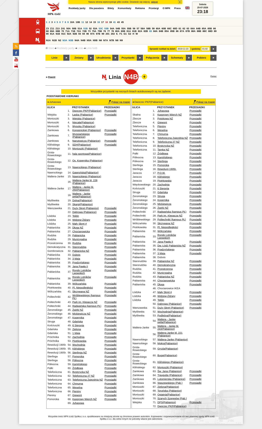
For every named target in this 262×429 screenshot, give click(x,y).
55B (129, 28)
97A (92, 33)
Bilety (111, 8)
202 (113, 33)
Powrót (51, 77)
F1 (120, 33)
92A (69, 33)
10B (78, 22)
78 (112, 31)
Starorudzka (79, 247)
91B (58, 33)
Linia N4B (92, 48)
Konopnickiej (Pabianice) (86, 130)
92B (75, 33)
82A (140, 31)
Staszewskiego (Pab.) (169, 383)
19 (110, 22)
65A (204, 28)
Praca (177, 8)
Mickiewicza (164, 204)
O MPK (166, 8)
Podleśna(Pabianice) (169, 315)
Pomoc (214, 76)
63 (188, 28)
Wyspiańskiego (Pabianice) (81, 135)
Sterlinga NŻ (79, 352)
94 (83, 33)
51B (85, 28)
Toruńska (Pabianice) (169, 390)
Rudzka (76, 243)
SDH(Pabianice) (81, 144)
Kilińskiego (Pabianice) (170, 362)
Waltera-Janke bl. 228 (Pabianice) (84, 182)
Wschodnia (78, 344)
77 (108, 31)
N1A (48, 40)
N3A (65, 40)
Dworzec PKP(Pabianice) (86, 110)
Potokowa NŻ (165, 118)
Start (49, 48)
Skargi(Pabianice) (82, 204)
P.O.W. (161, 173)
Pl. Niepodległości (82, 287)
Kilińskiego (78, 348)
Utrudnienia (103, 57)
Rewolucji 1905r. (166, 169)
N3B (71, 40)
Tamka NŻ (163, 149)
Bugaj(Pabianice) (167, 355)
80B (123, 31)
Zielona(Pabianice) (168, 386)
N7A (105, 40)
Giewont (77, 395)
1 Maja (76, 333)
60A (158, 28)
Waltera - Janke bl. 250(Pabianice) (83, 188)
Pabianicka (78, 235)
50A (68, 28)
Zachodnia (78, 337)
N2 (59, 40)
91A (52, 33)
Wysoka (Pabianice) (83, 126)
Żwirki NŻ (77, 309)
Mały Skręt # (79, 223)
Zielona (76, 329)
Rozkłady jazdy (65, 48)
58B (148, 28)
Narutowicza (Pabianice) (86, 140)
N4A (77, 40)
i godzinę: (196, 49)
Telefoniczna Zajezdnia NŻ (87, 379)
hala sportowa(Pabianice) (86, 153)
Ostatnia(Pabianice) (168, 394)
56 (134, 28)
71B (73, 31)
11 (82, 22)
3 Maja (76, 258)
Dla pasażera (96, 8)
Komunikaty (124, 8)
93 (79, 33)
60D (175, 28)
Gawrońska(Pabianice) (85, 172)
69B (58, 31)
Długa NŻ (77, 227)
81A (129, 31)
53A (95, 28)
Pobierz (201, 57)
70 (62, 31)
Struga (161, 196)
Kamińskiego (79, 364)
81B (134, 31)
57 (138, 28)
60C (169, 28)
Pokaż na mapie (119, 102)
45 (122, 22)
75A (94, 31)
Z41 (63, 28)
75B (100, 31)
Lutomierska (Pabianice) (171, 379)
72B (84, 31)
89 (215, 31)
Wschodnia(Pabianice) (170, 311)
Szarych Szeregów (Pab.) (172, 398)
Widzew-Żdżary (81, 219)
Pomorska (78, 356)
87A (182, 31)
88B (199, 31)
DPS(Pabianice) (166, 402)
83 (150, 31)
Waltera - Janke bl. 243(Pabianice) (168, 327)
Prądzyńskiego (80, 262)
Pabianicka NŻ (80, 251)
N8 (116, 40)
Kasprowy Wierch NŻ (84, 399)
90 (47, 33)
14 (90, 22)
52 (90, 28)
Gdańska (77, 321)
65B (210, 28)
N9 (121, 40)
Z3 (47, 28)
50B (74, 28)
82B (146, 31)
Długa (160, 284)
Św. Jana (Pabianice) (169, 371)
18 (106, 22)
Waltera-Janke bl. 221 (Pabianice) (169, 334)
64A (193, 28)
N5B (95, 40)
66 (214, 28)
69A (52, 31)
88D (210, 31)
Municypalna (79, 239)
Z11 (52, 28)
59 (153, 28)
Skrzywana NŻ (80, 291)
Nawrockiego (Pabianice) (86, 167)
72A (79, 31)
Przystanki (127, 57)
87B (187, 31)
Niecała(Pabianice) (83, 122)
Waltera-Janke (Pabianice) (172, 339)
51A (80, 28)
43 (118, 22)
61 (180, 28)
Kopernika (78, 317)
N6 (100, 40)
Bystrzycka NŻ (80, 372)
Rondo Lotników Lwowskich (81, 272)
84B (161, 31)
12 (86, 22)
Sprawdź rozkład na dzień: (163, 49)
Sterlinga (162, 161)
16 (98, 22)
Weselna (77, 387)
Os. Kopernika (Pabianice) (87, 160)
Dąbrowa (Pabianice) (84, 212)
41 (114, 22)
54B (118, 28)
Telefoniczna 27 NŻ (83, 375)
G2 (129, 33)
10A (72, 22)
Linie (80, 48)
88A (193, 31)
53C (101, 28)
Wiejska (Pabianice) (83, 118)
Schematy (177, 57)
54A (112, 28)
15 (94, 22)
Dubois (76, 254)
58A (143, 28)
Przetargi (154, 8)
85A (166, 31)
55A (123, 28)
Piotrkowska (79, 341)
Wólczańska (79, 283)
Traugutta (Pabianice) (169, 375)
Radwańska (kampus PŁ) (86, 306)
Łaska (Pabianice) (82, 114)
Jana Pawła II (80, 266)
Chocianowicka (81, 231)
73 (89, 31)
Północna (77, 360)
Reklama (140, 8)
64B (198, 28)
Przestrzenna (165, 269)
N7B (111, 40)
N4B (83, 40)
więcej (154, 2)
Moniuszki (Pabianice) (85, 148)
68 (47, 31)
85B (172, 31)
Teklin (75, 216)
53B (106, 28)
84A (155, 31)
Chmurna (77, 383)
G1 (125, 33)
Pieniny (76, 391)
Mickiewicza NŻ (81, 313)
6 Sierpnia (78, 325)
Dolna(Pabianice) (82, 200)
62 (184, 28)
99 (103, 33)
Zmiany (78, 57)
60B (164, 28)
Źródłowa (77, 368)
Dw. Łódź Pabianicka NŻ (171, 245)
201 (107, 33)
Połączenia (152, 57)
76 (104, 31)
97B (98, 33)
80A (117, 31)
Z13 (58, 28)
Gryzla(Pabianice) (167, 348)
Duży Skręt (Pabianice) (85, 208)
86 (177, 31)
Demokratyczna (166, 265)
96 (87, 33)
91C (63, 33)
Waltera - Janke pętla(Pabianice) (81, 195)
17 (102, 22)
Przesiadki (111, 110)
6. (117, 33)
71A (67, 31)
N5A (89, 40)
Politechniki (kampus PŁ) (171, 219)
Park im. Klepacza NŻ (84, 302)
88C (205, 31)
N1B (54, 40)
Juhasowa (78, 403)
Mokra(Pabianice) (167, 343)
